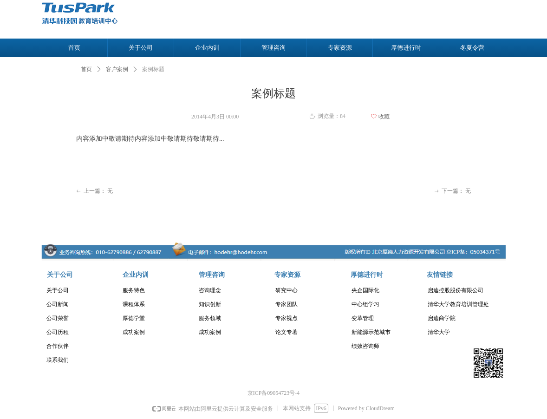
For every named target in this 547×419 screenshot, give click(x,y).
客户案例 (117, 69)
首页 (86, 69)
